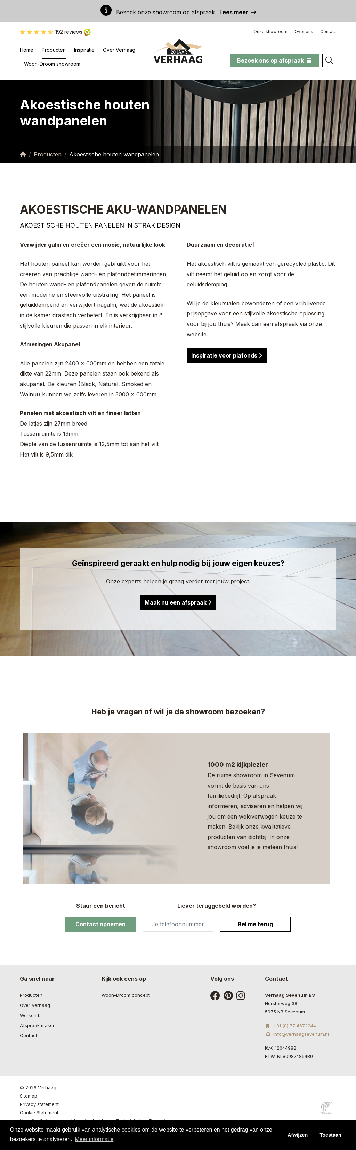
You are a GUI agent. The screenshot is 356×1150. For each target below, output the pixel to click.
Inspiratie (84, 50)
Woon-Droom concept (126, 995)
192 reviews (55, 32)
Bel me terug (255, 924)
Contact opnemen (100, 924)
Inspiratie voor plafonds (226, 355)
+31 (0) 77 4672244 (290, 1025)
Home (26, 50)
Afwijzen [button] (298, 1135)
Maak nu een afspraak (178, 602)
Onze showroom (270, 31)
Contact (328, 31)
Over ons (303, 31)
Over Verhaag (119, 50)
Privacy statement (39, 1104)
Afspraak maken (38, 1025)
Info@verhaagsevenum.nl (297, 1034)
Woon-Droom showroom (52, 64)
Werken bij (31, 1015)
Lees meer (237, 12)
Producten (54, 50)
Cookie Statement (39, 1112)
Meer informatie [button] (94, 1139)
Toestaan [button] (330, 1135)
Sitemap (28, 1096)
